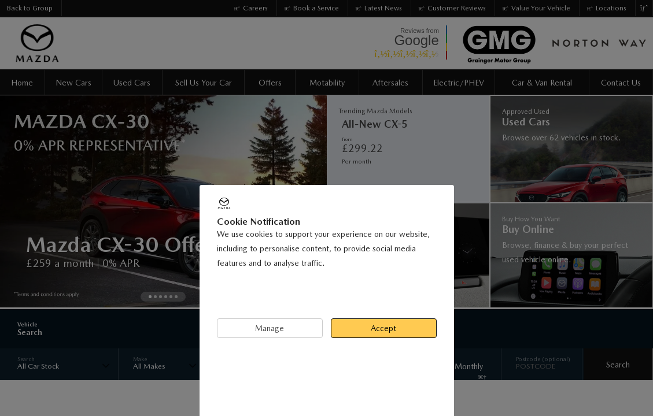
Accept (383, 328)
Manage (269, 328)
